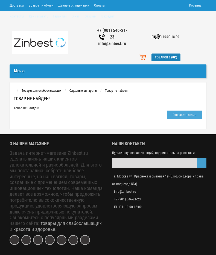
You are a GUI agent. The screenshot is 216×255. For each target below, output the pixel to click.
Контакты (17, 16)
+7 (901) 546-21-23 (127, 199)
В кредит (108, 16)
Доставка (17, 5)
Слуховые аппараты (83, 91)
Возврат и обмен (41, 5)
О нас (76, 16)
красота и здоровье (34, 229)
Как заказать (38, 16)
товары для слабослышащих (71, 223)
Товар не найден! (117, 91)
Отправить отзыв (184, 115)
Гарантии (59, 16)
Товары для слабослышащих (41, 91)
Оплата (99, 5)
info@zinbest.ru (112, 43)
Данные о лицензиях (73, 5)
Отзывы (90, 16)
